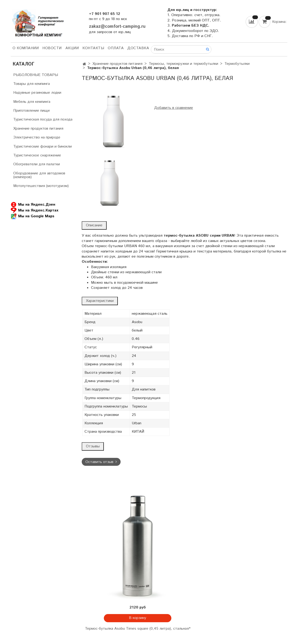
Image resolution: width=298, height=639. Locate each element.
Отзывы (93, 446)
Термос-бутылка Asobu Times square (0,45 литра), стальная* (137, 628)
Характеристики (100, 301)
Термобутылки (237, 63)
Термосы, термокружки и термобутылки (183, 63)
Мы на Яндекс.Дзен (33, 204)
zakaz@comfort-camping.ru (117, 26)
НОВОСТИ (52, 48)
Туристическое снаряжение (37, 155)
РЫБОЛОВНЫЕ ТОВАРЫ (35, 75)
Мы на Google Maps (32, 216)
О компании (26, 48)
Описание (94, 225)
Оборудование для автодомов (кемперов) (39, 175)
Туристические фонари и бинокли (42, 146)
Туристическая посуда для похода (42, 119)
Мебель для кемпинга (31, 101)
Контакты (93, 48)
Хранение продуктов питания (117, 63)
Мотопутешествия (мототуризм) (41, 186)
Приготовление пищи (31, 110)
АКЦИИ (72, 48)
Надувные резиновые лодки (37, 92)
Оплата (116, 48)
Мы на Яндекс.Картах (34, 210)
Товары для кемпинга (31, 83)
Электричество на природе (36, 137)
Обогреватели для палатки (36, 164)
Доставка (138, 48)
